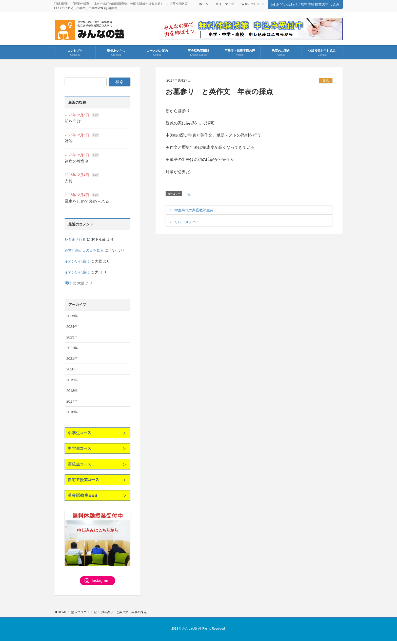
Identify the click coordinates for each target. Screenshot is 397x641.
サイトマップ (225, 4)
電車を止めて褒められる (87, 201)
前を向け (73, 121)
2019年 (72, 380)
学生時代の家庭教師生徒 (193, 210)
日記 (326, 80)
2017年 (72, 401)
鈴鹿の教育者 (77, 161)
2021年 (72, 358)
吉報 (69, 181)
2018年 (72, 391)
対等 (69, 141)
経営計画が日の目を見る (84, 250)
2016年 (72, 412)
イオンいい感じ (77, 261)
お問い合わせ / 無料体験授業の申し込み (305, 4)
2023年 (72, 337)
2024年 (72, 327)
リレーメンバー (186, 222)
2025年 (72, 316)
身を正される (75, 239)
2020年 (72, 369)
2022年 (72, 348)
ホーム (203, 4)
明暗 (68, 283)
